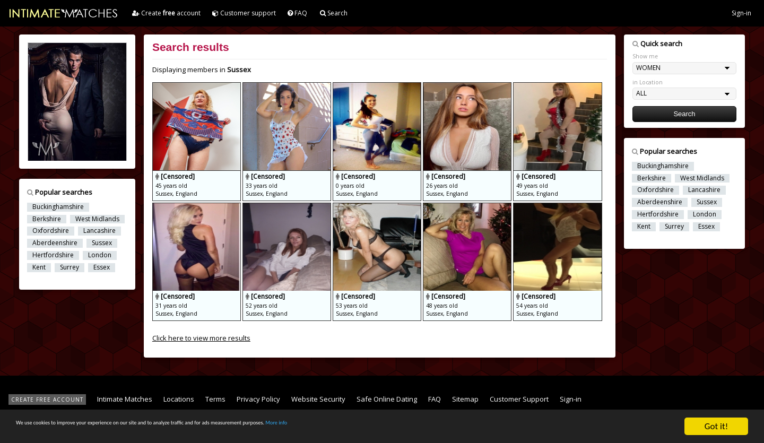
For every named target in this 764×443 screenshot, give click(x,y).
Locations (178, 399)
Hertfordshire (53, 255)
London (99, 255)
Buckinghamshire (58, 207)
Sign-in (741, 13)
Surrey (69, 267)
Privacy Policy (258, 399)
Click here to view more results (201, 338)
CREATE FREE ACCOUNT (47, 399)
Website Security (318, 399)
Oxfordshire (50, 231)
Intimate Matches (124, 399)
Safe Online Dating (387, 399)
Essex (101, 267)
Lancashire (99, 231)
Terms (215, 399)
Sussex (102, 243)
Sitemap (465, 399)
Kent (39, 267)
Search (334, 13)
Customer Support (519, 399)
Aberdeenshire (54, 243)
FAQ (297, 13)
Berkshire (46, 219)
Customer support (244, 13)
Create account (166, 13)
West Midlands (97, 219)
